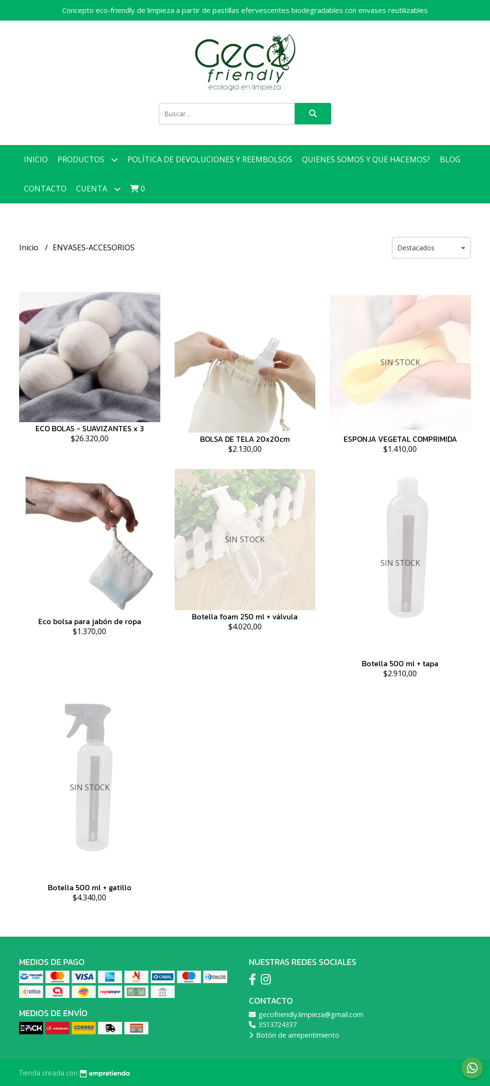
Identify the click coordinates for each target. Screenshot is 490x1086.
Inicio (36, 159)
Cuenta (98, 188)
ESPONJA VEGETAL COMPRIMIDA (400, 439)
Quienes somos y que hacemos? (366, 159)
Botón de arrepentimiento (294, 1035)
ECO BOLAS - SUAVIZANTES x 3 (89, 428)
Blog (450, 159)
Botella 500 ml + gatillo (90, 887)
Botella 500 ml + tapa (400, 663)
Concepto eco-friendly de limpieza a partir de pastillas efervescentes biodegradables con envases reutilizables (245, 10)
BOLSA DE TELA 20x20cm (245, 439)
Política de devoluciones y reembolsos (209, 159)
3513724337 (273, 1024)
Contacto (45, 188)
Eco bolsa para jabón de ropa (89, 621)
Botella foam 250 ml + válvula (245, 616)
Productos (87, 159)
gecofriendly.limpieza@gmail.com (306, 1014)
